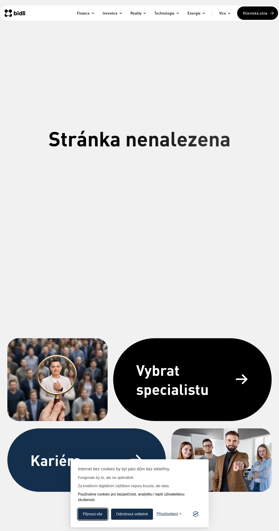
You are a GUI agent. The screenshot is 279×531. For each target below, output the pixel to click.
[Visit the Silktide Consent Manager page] (195, 514)
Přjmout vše (92, 514)
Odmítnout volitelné (132, 514)
